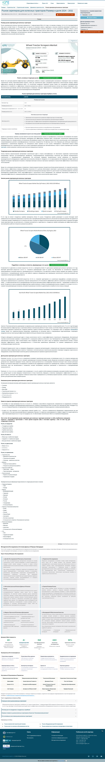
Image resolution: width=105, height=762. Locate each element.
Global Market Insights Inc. (8, 756)
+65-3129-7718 (82, 742)
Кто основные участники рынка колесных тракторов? (39, 716)
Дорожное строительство (37, 7)
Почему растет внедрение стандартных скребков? (39, 709)
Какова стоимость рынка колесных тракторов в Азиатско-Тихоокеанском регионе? (39, 713)
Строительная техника (23, 7)
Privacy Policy (61, 760)
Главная (3, 7)
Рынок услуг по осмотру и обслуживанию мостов (16, 726)
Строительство (11, 7)
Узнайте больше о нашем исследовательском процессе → (20, 695)
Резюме (39, 19)
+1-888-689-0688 (84, 738)
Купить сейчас (92, 17)
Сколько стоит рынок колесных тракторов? (39, 700)
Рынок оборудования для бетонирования (52, 724)
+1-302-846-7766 (82, 740)
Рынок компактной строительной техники (15, 724)
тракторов (3, 147)
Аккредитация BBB (24, 642)
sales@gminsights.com (84, 743)
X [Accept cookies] (66, 760)
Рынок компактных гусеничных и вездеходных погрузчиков (57, 726)
